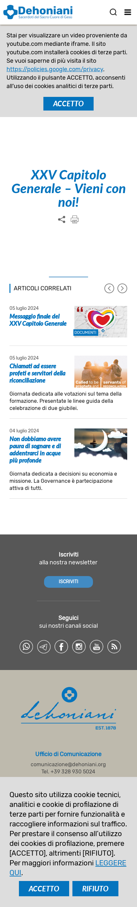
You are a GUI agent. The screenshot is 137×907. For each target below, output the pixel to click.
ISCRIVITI (68, 582)
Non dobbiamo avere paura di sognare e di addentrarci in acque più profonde (35, 449)
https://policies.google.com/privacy (55, 69)
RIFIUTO (95, 888)
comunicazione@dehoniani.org (68, 764)
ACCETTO (68, 103)
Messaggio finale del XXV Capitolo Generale (38, 320)
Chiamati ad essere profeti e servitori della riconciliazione (37, 373)
